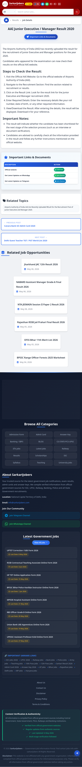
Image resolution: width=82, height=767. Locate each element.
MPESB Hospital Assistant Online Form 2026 (27, 600)
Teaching (41, 463)
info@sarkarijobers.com (18, 502)
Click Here (59, 170)
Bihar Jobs (53, 667)
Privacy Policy (41, 699)
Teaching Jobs (17, 663)
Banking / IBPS (16, 442)
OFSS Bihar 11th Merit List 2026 (41, 340)
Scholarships (41, 456)
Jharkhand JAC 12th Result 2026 (41, 264)
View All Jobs (41, 542)
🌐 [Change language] (37, 4)
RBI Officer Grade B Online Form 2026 (24, 613)
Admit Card (41, 435)
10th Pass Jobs (32, 663)
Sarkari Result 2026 (64, 663)
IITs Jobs (16, 449)
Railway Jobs (38, 660)
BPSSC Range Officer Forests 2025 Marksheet (41, 357)
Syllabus (16, 463)
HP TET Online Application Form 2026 (24, 576)
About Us (41, 682)
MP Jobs (19, 671)
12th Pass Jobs (47, 663)
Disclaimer (41, 693)
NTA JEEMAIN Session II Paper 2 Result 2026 (41, 304)
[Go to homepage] (6, 20)
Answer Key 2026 (29, 667)
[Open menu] (61, 4)
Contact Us (41, 688)
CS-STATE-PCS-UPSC (65, 442)
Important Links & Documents (41, 37)
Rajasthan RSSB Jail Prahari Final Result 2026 (41, 322)
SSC (65, 456)
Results (15, 20)
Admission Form (16, 435)
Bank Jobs (50, 660)
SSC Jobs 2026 (12, 660)
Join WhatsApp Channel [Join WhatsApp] (18, 524)
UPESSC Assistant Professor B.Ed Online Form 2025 (30, 638)
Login (29, 4)
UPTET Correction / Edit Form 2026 (22, 551)
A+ (52, 4)
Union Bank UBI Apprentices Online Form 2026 (28, 625)
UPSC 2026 (25, 660)
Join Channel (60, 175)
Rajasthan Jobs (66, 667)
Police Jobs (62, 660)
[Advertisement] (41, 399)
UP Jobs (42, 667)
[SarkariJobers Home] (13, 4)
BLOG (40, 442)
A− (56, 4)
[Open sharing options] (77, 753)
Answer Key (65, 435)
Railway (65, 449)
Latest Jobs (41, 449)
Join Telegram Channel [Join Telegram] (17, 515)
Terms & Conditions (41, 704)
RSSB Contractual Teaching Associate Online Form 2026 (32, 563)
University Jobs (65, 463)
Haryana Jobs (31, 671)
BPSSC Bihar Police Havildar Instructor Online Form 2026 (32, 588)
